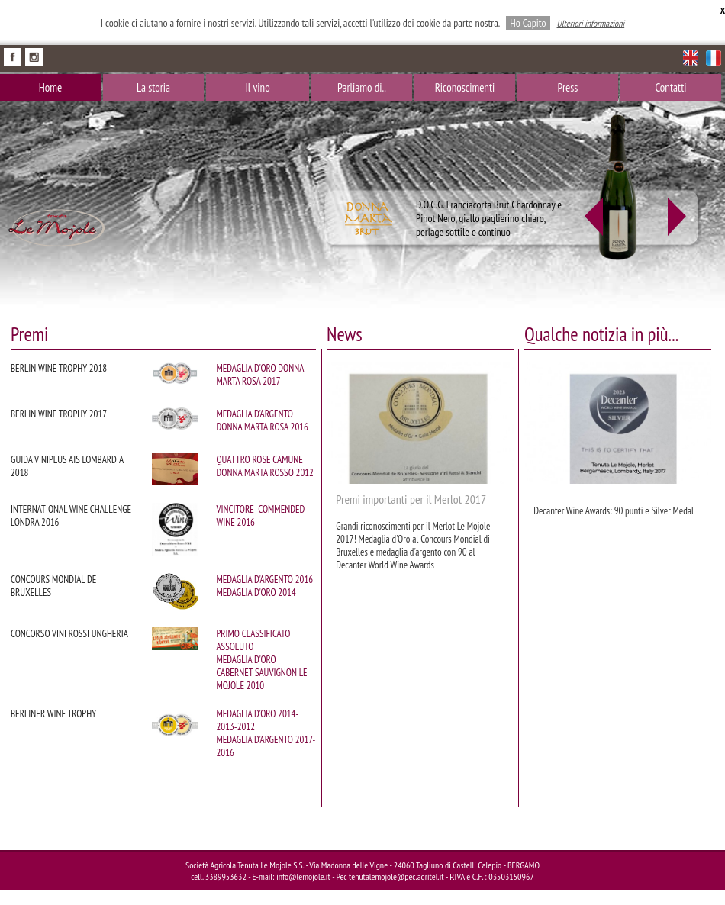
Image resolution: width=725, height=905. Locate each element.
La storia (153, 87)
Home (50, 87)
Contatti (670, 87)
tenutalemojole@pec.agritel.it (396, 876)
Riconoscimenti (465, 87)
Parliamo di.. (361, 87)
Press (568, 87)
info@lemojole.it (303, 876)
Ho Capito (528, 23)
